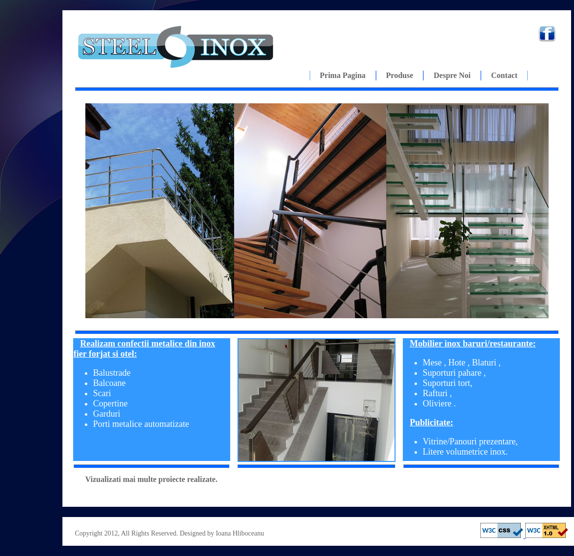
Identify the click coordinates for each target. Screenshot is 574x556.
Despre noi (452, 75)
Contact (504, 75)
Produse (400, 75)
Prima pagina (343, 75)
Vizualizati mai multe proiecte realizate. (151, 479)
